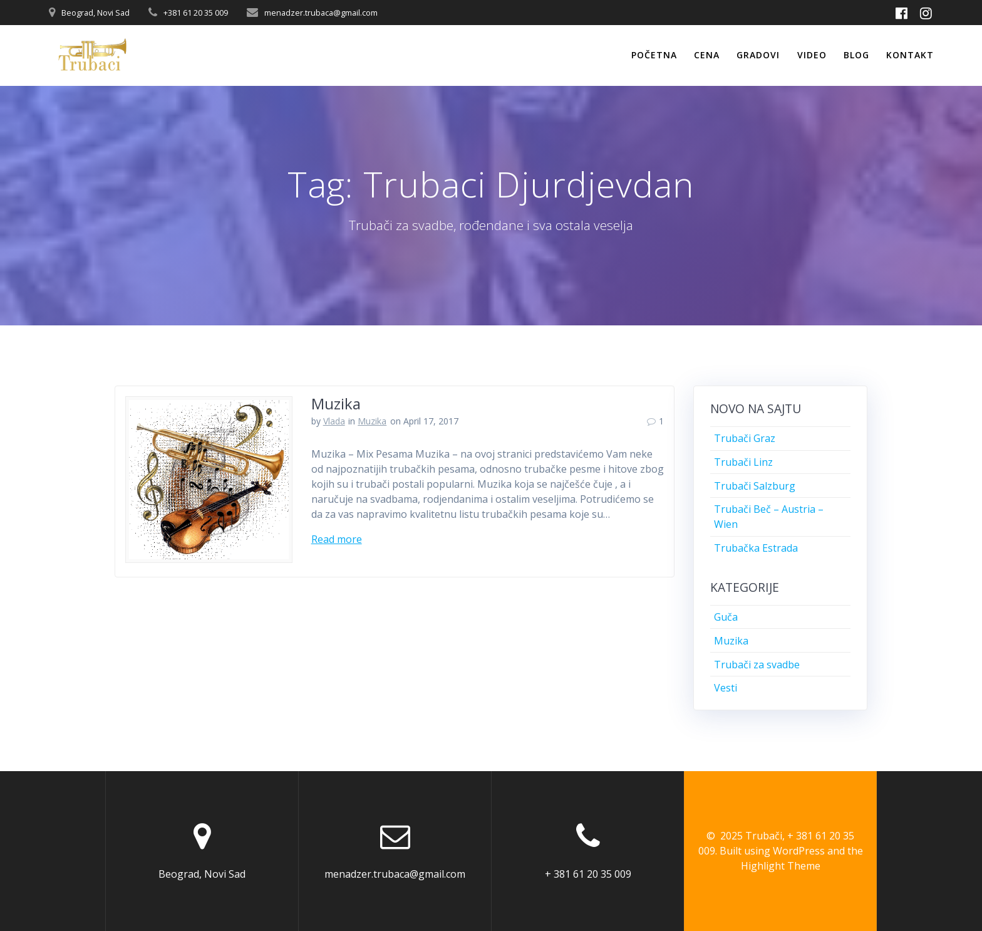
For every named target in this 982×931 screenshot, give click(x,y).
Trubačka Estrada (756, 548)
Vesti (725, 688)
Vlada (334, 421)
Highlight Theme (780, 866)
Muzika (336, 403)
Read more (336, 539)
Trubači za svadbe (757, 664)
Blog (856, 55)
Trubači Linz (743, 462)
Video (812, 55)
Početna (654, 55)
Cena (707, 55)
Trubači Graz (744, 438)
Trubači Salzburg (754, 486)
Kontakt (910, 55)
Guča (726, 617)
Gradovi (758, 55)
